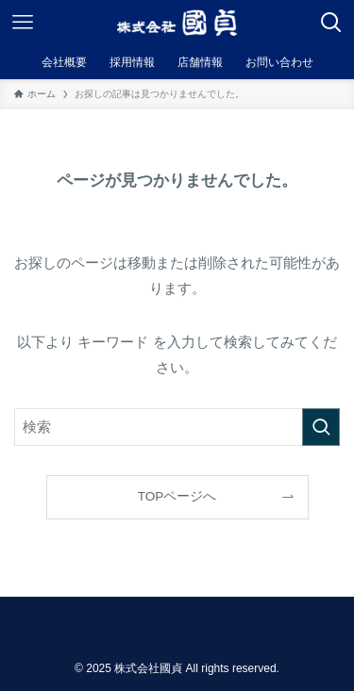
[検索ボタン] (331, 22)
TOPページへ (177, 496)
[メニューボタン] (22, 22)
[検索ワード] (177, 427)
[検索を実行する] (321, 427)
